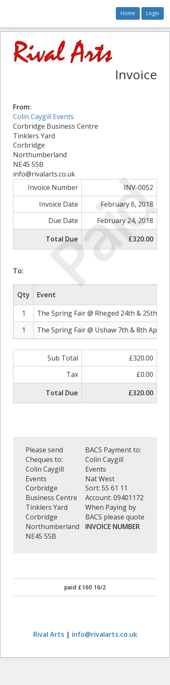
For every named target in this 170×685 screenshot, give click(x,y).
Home (127, 13)
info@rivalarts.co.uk (104, 634)
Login (152, 13)
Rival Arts (48, 634)
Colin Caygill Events (43, 116)
